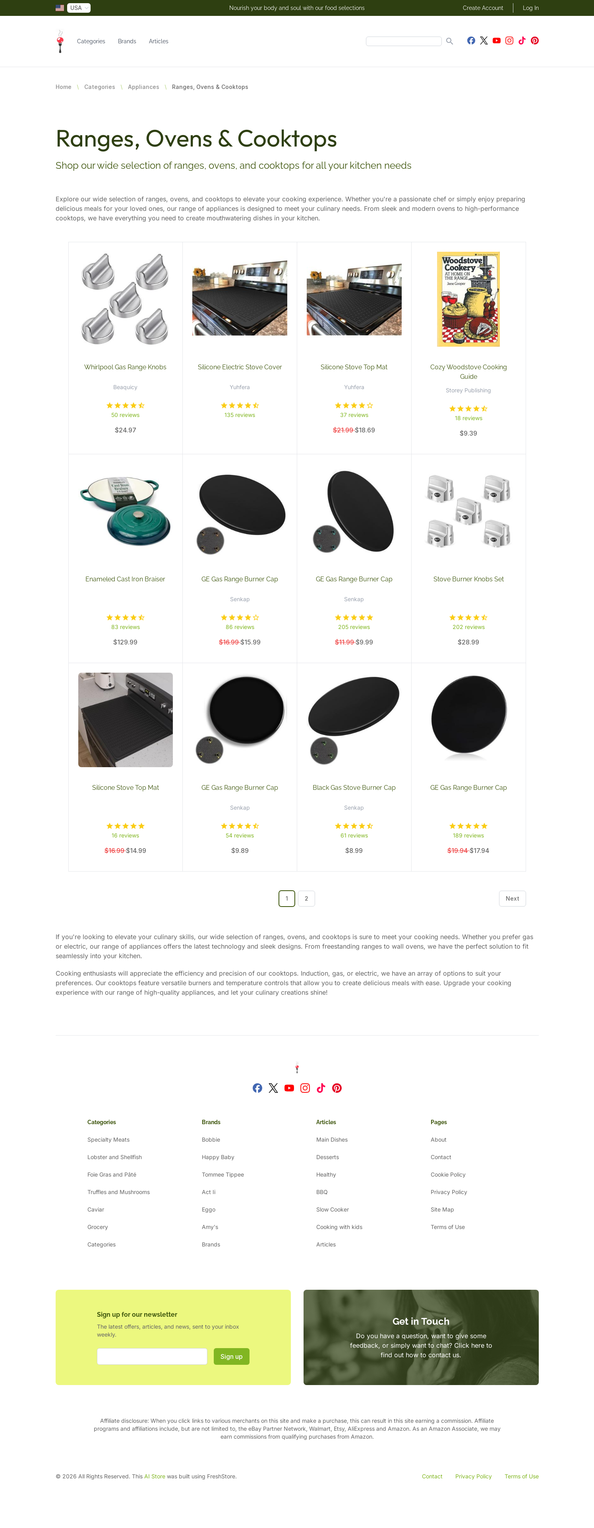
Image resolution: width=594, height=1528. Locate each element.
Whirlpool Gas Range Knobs (125, 367)
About (439, 1139)
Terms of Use (448, 1226)
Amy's (210, 1226)
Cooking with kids (339, 1226)
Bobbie (211, 1139)
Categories (91, 41)
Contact (441, 1157)
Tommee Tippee (223, 1174)
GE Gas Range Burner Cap (239, 579)
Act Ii (208, 1191)
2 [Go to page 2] (306, 898)
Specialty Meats (108, 1139)
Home (64, 86)
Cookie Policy (448, 1174)
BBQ (322, 1191)
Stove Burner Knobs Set (468, 579)
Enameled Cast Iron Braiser (125, 579)
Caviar (95, 1209)
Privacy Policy (449, 1191)
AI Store (154, 1476)
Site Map (442, 1209)
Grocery (97, 1226)
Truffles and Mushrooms (118, 1191)
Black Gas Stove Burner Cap (354, 787)
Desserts (327, 1157)
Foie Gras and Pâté (111, 1174)
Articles (158, 41)
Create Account (483, 8)
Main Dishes (332, 1139)
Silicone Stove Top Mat (354, 367)
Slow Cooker (332, 1209)
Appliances (143, 86)
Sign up (232, 1356)
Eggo (208, 1209)
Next (512, 898)
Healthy (326, 1174)
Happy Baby (218, 1157)
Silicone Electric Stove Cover (240, 367)
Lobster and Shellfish (114, 1157)
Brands (127, 41)
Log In (531, 8)
